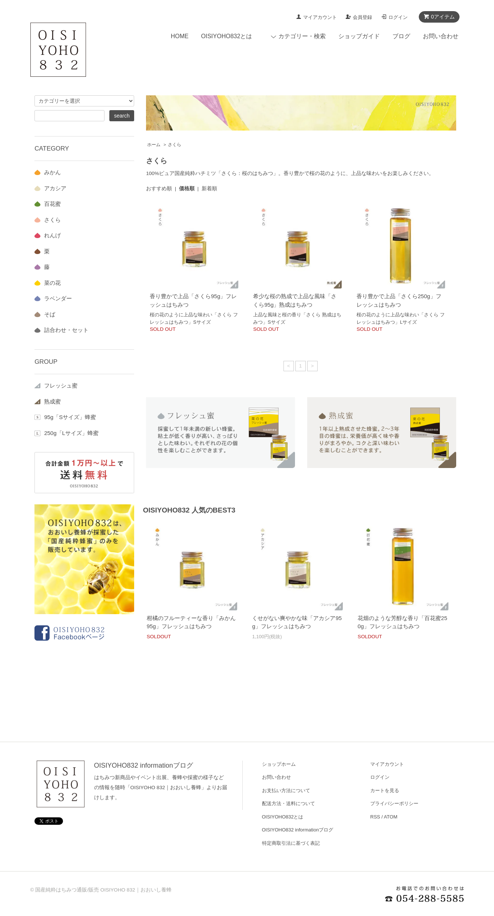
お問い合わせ (440, 36)
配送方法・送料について (288, 803)
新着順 (209, 188)
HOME (180, 36)
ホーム (153, 144)
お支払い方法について (286, 790)
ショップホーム (279, 764)
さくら (174, 144)
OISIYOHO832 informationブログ (143, 765)
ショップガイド (359, 36)
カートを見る (384, 790)
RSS (375, 817)
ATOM (390, 817)
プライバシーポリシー (394, 803)
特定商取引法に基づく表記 (291, 843)
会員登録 (362, 17)
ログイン (398, 17)
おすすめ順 (159, 188)
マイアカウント (320, 17)
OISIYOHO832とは (226, 36)
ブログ (401, 36)
